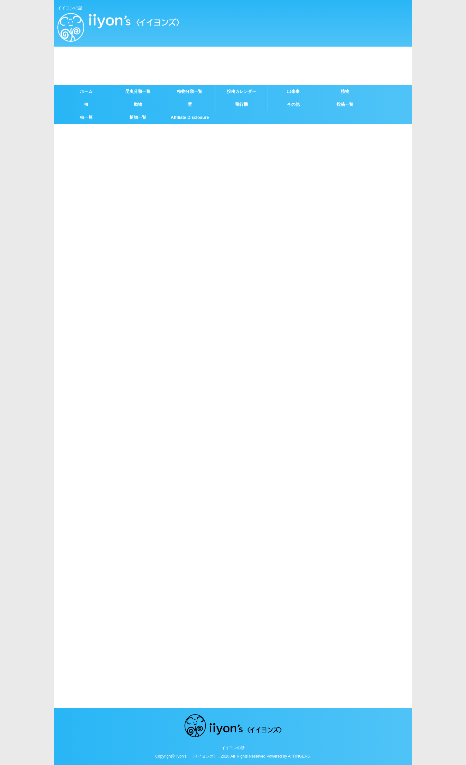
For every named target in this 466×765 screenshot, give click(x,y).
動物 (138, 104)
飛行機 (241, 104)
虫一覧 (86, 117)
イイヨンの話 (233, 748)
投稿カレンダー (241, 91)
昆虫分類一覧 (137, 91)
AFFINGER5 (299, 756)
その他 (293, 104)
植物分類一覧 (189, 91)
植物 (345, 91)
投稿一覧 (345, 104)
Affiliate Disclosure (190, 117)
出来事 (293, 91)
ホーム (86, 91)
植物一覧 (137, 117)
